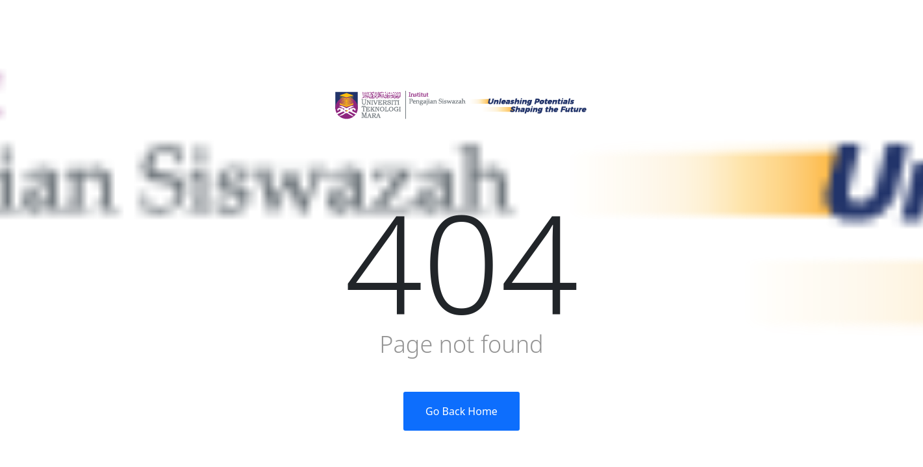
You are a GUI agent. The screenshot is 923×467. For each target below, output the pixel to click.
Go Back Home (461, 411)
